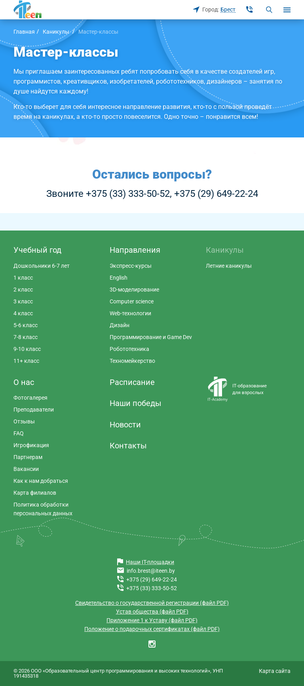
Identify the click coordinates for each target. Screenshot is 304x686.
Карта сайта (275, 671)
